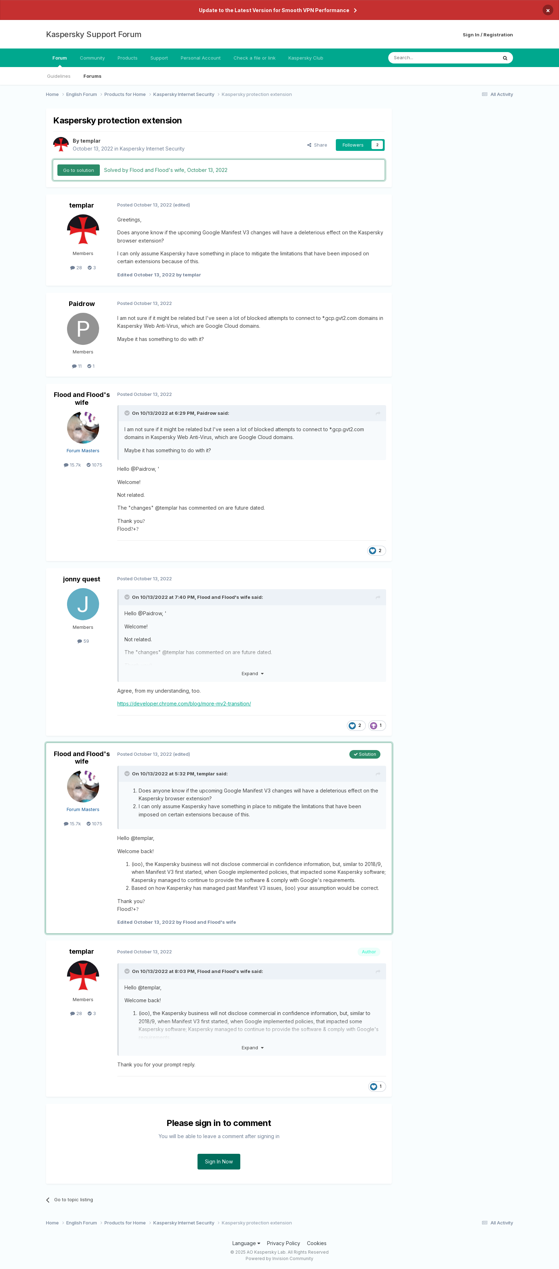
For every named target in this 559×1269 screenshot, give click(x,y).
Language (246, 1243)
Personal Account (201, 58)
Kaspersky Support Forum (94, 34)
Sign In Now (219, 1161)
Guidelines (59, 76)
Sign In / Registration (488, 34)
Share (317, 145)
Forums (92, 76)
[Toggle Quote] (127, 413)
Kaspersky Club (305, 58)
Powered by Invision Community (279, 1258)
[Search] (424, 57)
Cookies (317, 1243)
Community (92, 58)
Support (159, 58)
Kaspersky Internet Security (152, 149)
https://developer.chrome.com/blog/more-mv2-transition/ (184, 703)
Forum (59, 61)
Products (128, 58)
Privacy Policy (283, 1243)
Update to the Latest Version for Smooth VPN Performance (274, 10)
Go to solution (78, 170)
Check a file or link (255, 58)
